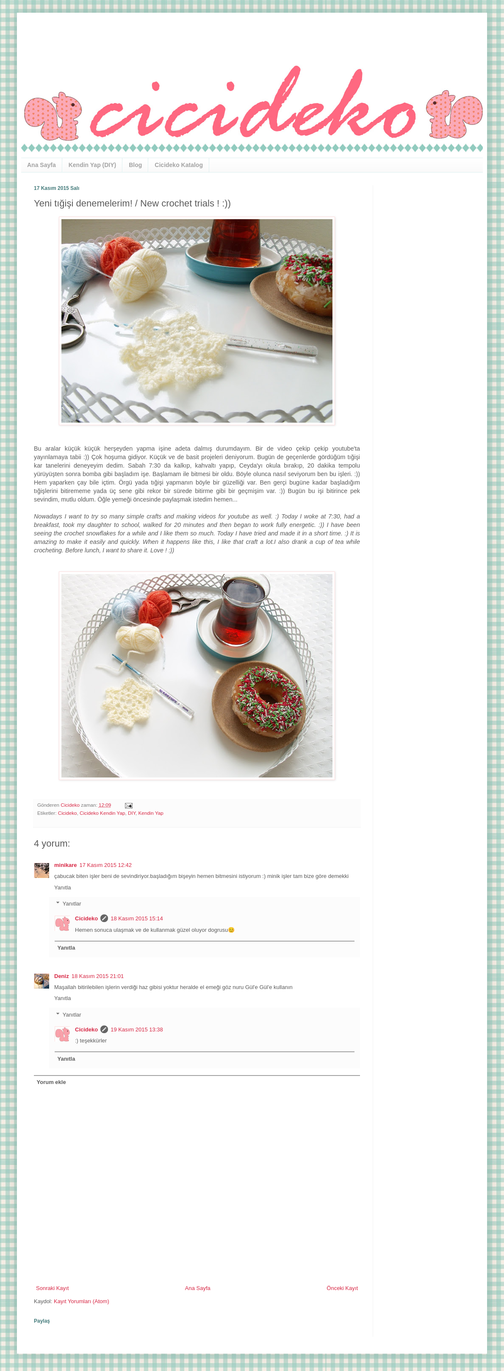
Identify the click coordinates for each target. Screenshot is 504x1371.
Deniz (61, 976)
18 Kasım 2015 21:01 (98, 976)
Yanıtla (62, 887)
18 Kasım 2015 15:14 (137, 918)
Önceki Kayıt (342, 1288)
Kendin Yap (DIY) (92, 165)
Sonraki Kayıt (52, 1288)
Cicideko (67, 813)
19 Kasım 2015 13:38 (137, 1029)
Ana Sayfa (41, 165)
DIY (132, 813)
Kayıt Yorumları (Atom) (81, 1301)
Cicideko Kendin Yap (102, 813)
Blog (135, 165)
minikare (65, 865)
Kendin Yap (150, 813)
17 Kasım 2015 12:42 (105, 865)
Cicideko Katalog (179, 165)
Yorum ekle (51, 1082)
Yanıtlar (72, 903)
